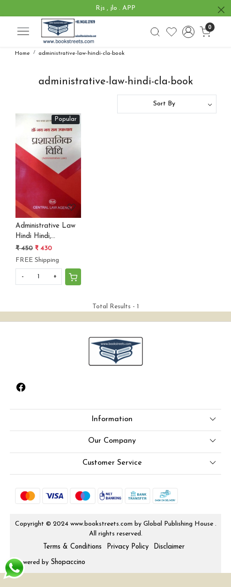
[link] (155, 31)
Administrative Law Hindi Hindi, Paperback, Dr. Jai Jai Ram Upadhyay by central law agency (45, 232)
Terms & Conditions (72, 546)
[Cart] (73, 276)
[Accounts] (188, 32)
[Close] (221, 10)
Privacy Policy (128, 546)
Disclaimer (169, 546)
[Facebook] (21, 389)
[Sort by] (166, 104)
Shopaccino (68, 562)
